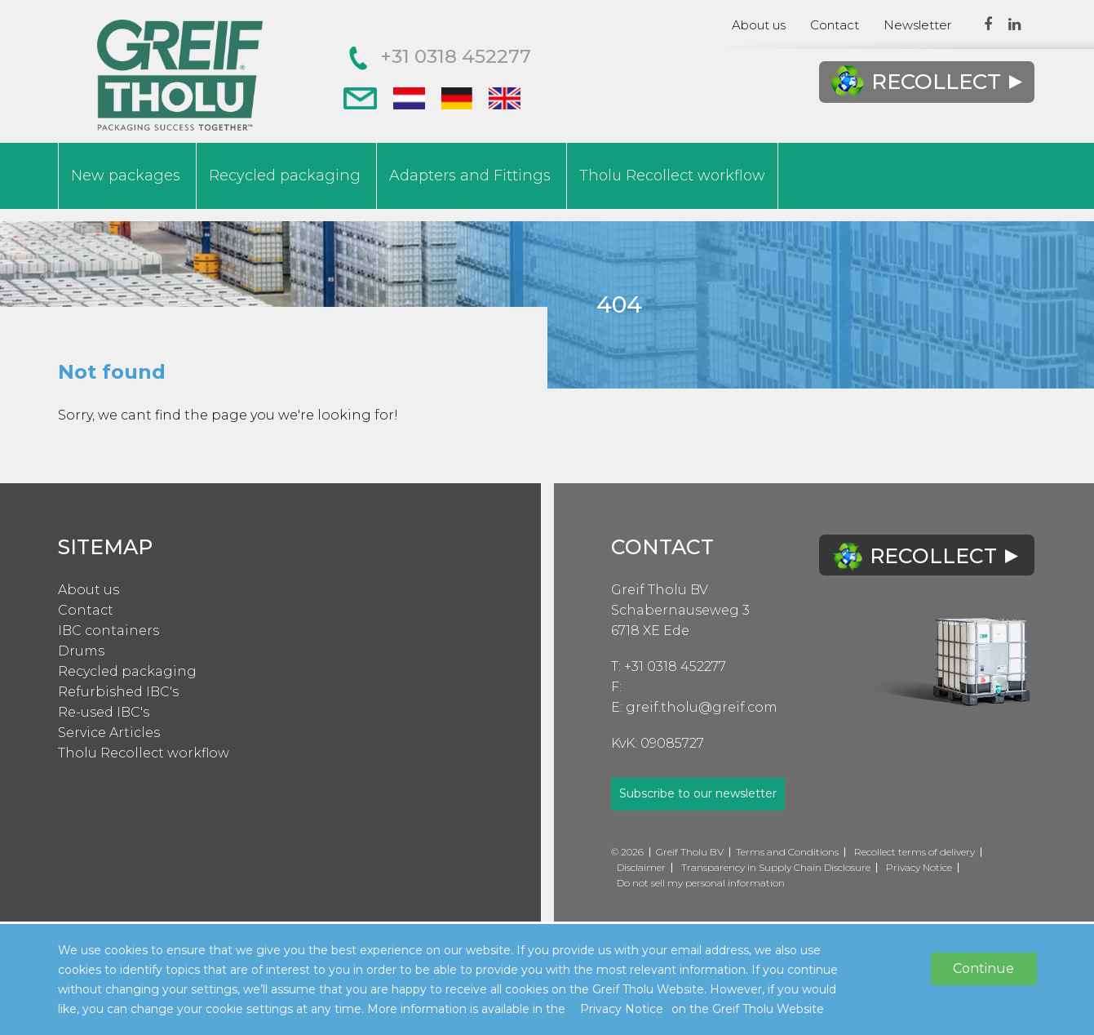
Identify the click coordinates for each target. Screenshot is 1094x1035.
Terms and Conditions (787, 852)
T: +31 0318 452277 (668, 666)
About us (759, 25)
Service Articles (109, 732)
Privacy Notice (919, 867)
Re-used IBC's (103, 712)
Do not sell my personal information (701, 883)
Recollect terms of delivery (914, 852)
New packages (125, 175)
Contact (834, 25)
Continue (983, 968)
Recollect (926, 82)
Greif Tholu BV (659, 589)
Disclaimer (641, 867)
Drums (81, 651)
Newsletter (917, 25)
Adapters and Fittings (470, 175)
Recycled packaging (285, 175)
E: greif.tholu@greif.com (694, 707)
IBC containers (108, 630)
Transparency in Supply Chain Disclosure (775, 867)
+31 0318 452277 (440, 56)
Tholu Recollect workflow (672, 175)
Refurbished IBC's (118, 692)
